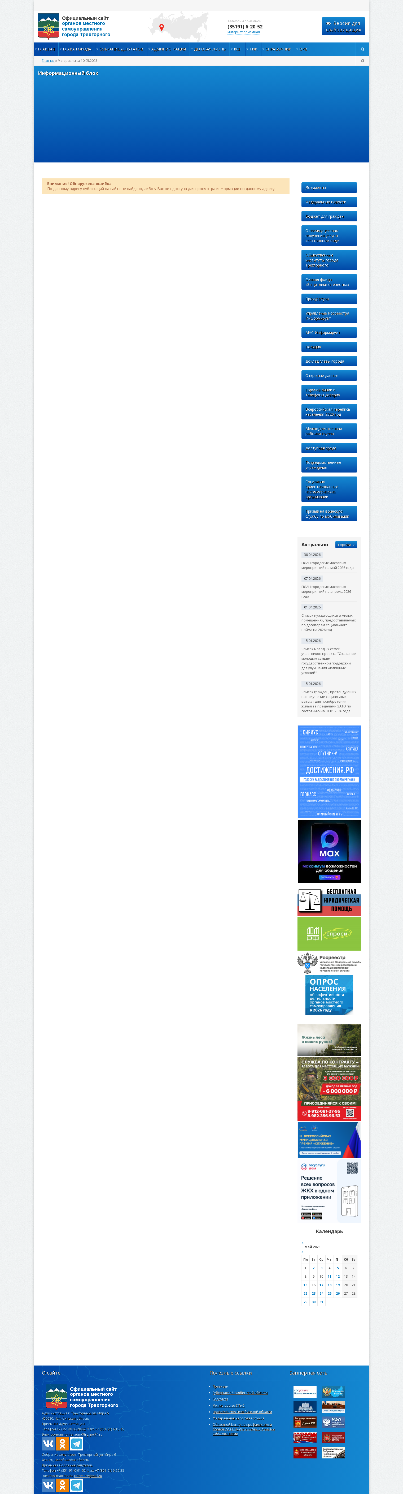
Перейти (346, 545)
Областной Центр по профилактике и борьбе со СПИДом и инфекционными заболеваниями (244, 1429)
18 (329, 1285)
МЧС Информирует (322, 332)
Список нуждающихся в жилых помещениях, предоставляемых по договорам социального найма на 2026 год (328, 622)
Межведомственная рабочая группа (323, 431)
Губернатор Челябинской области (240, 1392)
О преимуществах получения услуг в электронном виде (322, 235)
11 (329, 1276)
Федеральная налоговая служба (238, 1418)
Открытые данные (321, 375)
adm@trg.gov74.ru (88, 1434)
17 (321, 1285)
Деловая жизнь (210, 48)
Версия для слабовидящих (343, 26)
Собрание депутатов (121, 48)
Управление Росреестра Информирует (327, 316)
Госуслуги (220, 1399)
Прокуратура (317, 298)
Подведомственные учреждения (323, 465)
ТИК (253, 48)
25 (329, 1293)
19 (338, 1285)
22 (305, 1293)
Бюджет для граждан (324, 216)
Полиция (313, 346)
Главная (46, 48)
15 (305, 1285)
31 (321, 1302)
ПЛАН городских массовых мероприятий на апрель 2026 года (326, 591)
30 (314, 1302)
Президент (221, 1386)
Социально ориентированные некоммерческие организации (321, 489)
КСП (237, 48)
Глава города (77, 48)
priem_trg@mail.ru (88, 1476)
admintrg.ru (87, 26)
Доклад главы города (324, 361)
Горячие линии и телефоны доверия (322, 392)
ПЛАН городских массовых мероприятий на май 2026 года (327, 565)
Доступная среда (320, 447)
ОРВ (303, 48)
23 (314, 1293)
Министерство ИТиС (228, 1405)
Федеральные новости (325, 201)
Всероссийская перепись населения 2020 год (327, 412)
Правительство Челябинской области (242, 1412)
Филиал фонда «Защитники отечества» (327, 282)
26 (338, 1293)
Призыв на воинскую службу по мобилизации (327, 514)
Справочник (278, 48)
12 (338, 1276)
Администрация (168, 48)
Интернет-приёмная (243, 32)
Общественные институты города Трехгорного (321, 260)
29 (305, 1302)
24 (321, 1293)
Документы (315, 187)
